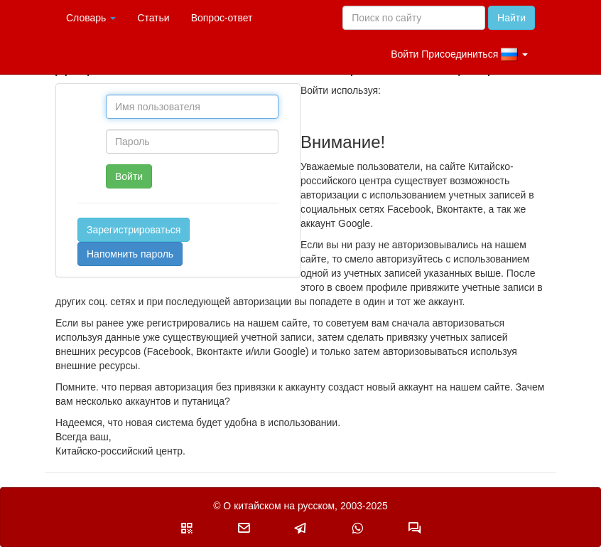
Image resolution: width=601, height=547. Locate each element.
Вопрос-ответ (222, 17)
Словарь (91, 17)
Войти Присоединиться (459, 54)
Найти (511, 17)
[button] (186, 527)
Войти (129, 176)
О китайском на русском (279, 505)
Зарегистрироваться (133, 229)
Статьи (153, 17)
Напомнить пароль (130, 254)
